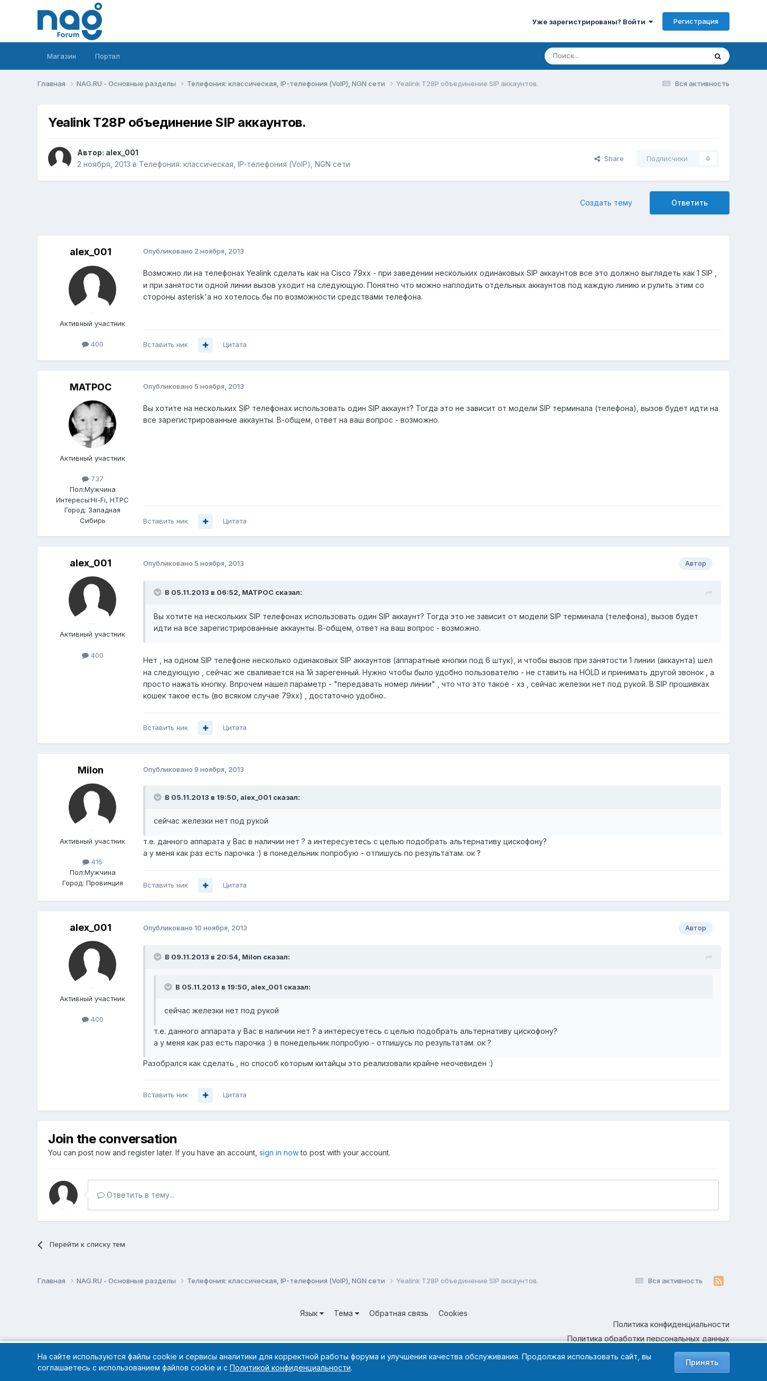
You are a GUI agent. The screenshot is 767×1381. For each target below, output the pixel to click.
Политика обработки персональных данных (648, 1338)
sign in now (278, 1152)
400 (93, 344)
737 (93, 478)
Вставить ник (165, 344)
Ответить (689, 202)
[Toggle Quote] (158, 592)
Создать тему (606, 202)
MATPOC (90, 387)
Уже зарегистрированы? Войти (592, 21)
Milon (91, 770)
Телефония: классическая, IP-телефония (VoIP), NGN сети (244, 164)
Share (609, 158)
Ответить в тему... (135, 1194)
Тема (346, 1313)
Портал (107, 56)
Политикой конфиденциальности (290, 1367)
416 (92, 861)
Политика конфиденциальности (671, 1324)
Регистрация (696, 21)
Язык (312, 1313)
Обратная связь (398, 1313)
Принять (702, 1362)
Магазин (61, 56)
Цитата (235, 344)
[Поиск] (596, 56)
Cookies (452, 1313)
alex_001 (122, 152)
